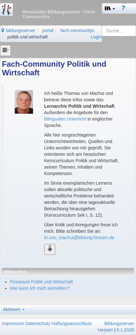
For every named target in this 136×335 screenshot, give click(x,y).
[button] (110, 8)
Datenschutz (37, 323)
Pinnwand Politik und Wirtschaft (41, 281)
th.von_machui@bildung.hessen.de (79, 237)
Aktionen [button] (14, 309)
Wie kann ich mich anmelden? (40, 288)
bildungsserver (17, 30)
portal (48, 30)
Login (96, 36)
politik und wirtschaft (27, 36)
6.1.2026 (125, 329)
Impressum (13, 323)
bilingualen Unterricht (65, 118)
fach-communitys (77, 30)
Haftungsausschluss (72, 323)
